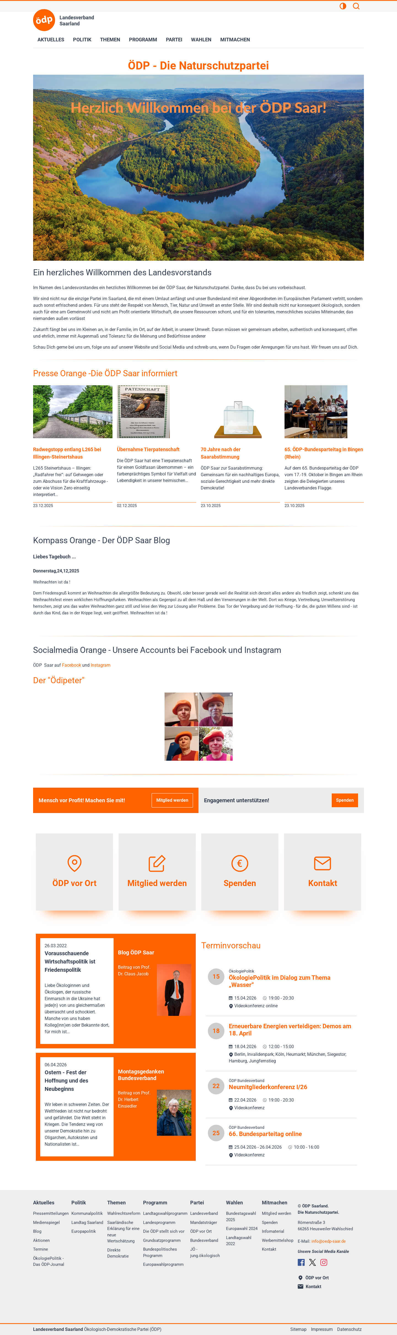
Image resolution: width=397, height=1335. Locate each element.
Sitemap (298, 1329)
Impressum (322, 1329)
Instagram (101, 665)
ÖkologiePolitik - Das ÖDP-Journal (48, 1261)
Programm (143, 39)
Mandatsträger (203, 1222)
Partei (174, 39)
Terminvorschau (231, 945)
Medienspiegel (46, 1222)
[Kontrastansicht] (342, 6)
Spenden (345, 800)
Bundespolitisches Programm (160, 1252)
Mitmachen (235, 39)
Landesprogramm (159, 1222)
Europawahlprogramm (163, 1264)
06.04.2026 (77, 1105)
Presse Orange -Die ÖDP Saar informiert (105, 373)
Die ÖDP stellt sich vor (163, 1231)
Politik (82, 39)
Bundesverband (204, 1240)
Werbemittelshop (277, 1240)
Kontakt (269, 1249)
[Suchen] (356, 6)
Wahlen (201, 39)
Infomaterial (273, 1231)
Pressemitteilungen (51, 1213)
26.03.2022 (77, 989)
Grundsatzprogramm (162, 1240)
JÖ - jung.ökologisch (205, 1252)
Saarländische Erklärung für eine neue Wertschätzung (123, 1232)
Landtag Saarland (87, 1222)
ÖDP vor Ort (201, 1231)
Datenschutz (349, 1329)
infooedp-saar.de (329, 1241)
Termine (40, 1249)
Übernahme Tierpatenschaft (148, 449)
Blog (37, 1231)
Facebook (72, 665)
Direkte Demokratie (118, 1253)
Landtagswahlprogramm (165, 1213)
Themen (110, 39)
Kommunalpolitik (87, 1213)
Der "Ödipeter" (59, 680)
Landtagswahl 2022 (238, 1241)
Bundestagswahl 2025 (241, 1216)
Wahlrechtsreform (123, 1213)
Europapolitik (83, 1231)
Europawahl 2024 (241, 1228)
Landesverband (204, 1213)
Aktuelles (50, 39)
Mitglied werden (172, 800)
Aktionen (41, 1240)
